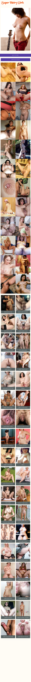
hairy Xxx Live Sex (15, 59)
